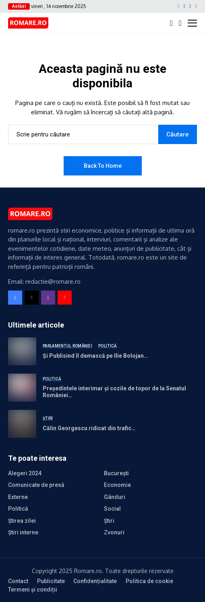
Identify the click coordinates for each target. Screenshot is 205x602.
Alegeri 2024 (24, 473)
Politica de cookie (149, 581)
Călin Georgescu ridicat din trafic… (89, 428)
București (116, 473)
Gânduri (114, 497)
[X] (184, 6)
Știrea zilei (22, 520)
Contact (18, 581)
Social (112, 508)
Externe (18, 497)
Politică (18, 508)
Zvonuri (114, 532)
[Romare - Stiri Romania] (28, 23)
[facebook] (179, 6)
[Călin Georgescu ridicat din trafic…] (22, 424)
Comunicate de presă (36, 485)
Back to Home (103, 166)
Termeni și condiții (32, 589)
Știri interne (23, 532)
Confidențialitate (95, 581)
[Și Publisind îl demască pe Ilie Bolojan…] (22, 351)
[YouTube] (196, 6)
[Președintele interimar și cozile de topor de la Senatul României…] (22, 387)
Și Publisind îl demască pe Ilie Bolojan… (95, 356)
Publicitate (51, 581)
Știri (109, 520)
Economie (117, 485)
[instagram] (190, 6)
